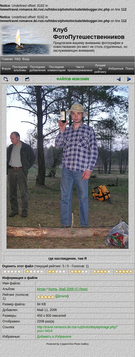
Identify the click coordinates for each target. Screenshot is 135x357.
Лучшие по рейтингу (100, 68)
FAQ (18, 59)
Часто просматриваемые (80, 68)
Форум (6, 68)
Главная (7, 59)
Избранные (115, 68)
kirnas (41, 289)
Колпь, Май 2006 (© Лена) (68, 289)
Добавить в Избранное (54, 337)
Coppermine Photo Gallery (74, 344)
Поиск (130, 68)
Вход (25, 59)
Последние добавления (37, 68)
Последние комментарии (56, 68)
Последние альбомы (20, 68)
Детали (62, 296)
